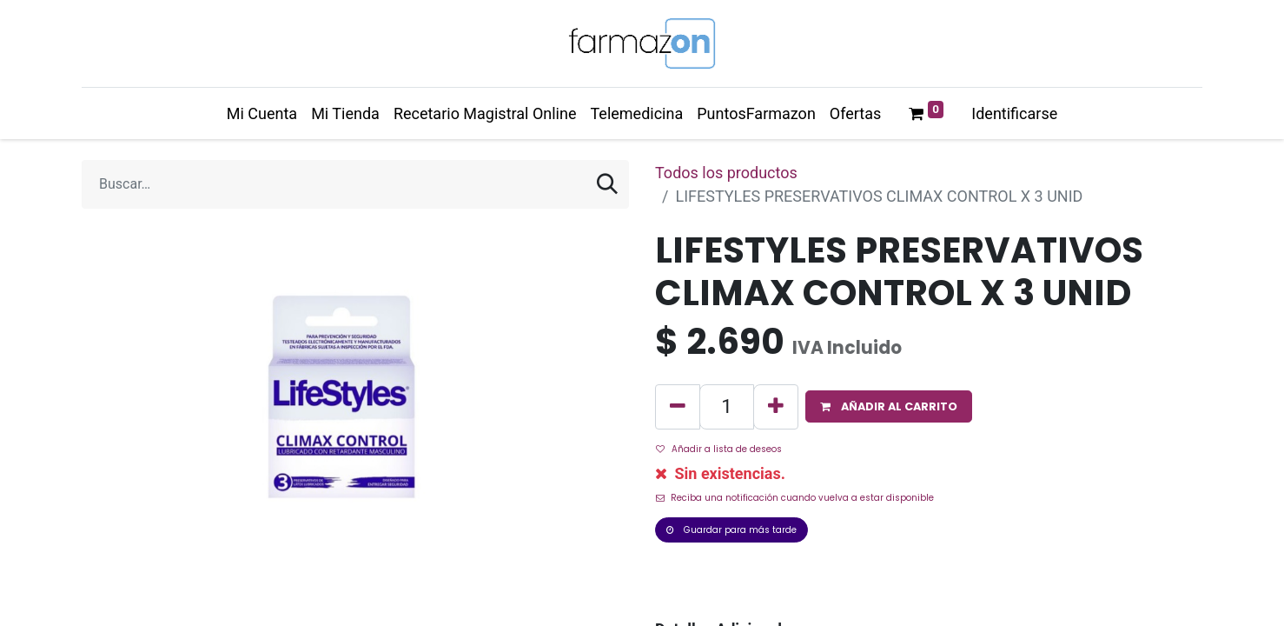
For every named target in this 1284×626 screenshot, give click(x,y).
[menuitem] (262, 113)
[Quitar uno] (677, 407)
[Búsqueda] (607, 184)
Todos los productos (726, 172)
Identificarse (1014, 113)
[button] (888, 406)
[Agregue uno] (775, 407)
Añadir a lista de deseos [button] (719, 449)
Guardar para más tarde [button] (731, 529)
